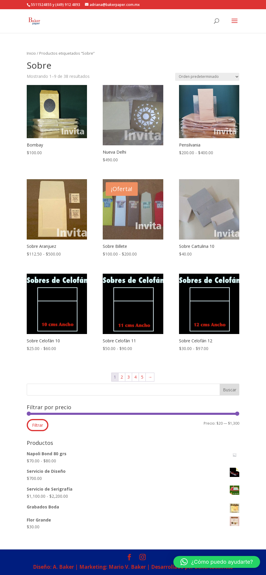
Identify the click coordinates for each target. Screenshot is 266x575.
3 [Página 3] (128, 377)
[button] (216, 562)
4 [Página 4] (135, 377)
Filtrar (37, 425)
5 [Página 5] (142, 377)
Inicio (31, 53)
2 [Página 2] (122, 377)
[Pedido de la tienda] (207, 77)
